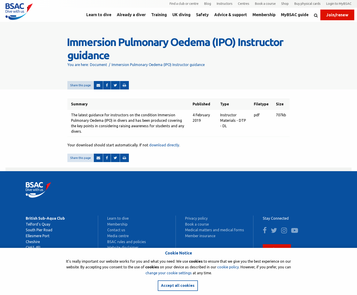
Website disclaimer (122, 247)
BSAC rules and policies (126, 242)
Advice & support (230, 15)
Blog (207, 3)
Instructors (224, 3)
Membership (263, 15)
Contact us (116, 230)
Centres (243, 3)
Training (159, 15)
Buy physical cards (307, 3)
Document (98, 65)
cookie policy (228, 267)
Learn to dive (98, 15)
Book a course (265, 3)
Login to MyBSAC (339, 3)
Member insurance (200, 236)
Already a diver (131, 15)
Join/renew (337, 15)
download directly (164, 145)
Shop (285, 3)
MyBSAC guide (295, 15)
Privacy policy (196, 218)
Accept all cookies (178, 285)
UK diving (181, 15)
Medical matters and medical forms (214, 230)
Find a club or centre (184, 3)
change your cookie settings (168, 273)
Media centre (118, 236)
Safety (202, 15)
